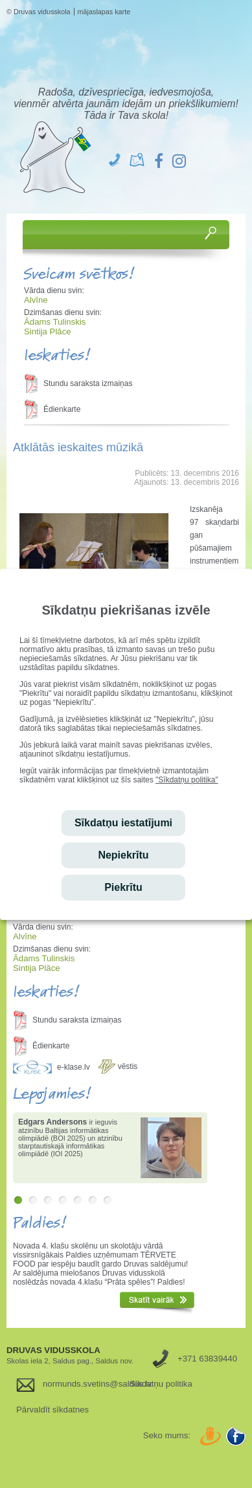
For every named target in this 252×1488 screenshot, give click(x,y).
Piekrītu (123, 887)
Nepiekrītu (123, 855)
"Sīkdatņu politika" (186, 779)
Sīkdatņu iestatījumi (123, 822)
